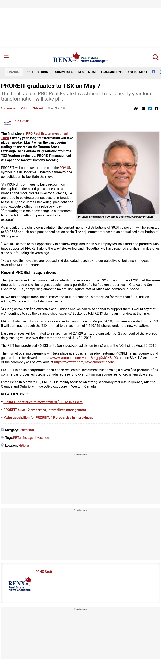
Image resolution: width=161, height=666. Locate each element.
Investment (42, 438)
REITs (24, 108)
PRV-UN (65, 168)
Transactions (112, 72)
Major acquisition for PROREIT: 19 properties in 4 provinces (48, 418)
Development (137, 72)
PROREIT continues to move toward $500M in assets (43, 402)
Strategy (27, 438)
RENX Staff (21, 121)
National (38, 108)
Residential (87, 72)
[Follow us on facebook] (156, 72)
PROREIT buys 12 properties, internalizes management (44, 410)
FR (14, 72)
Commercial (64, 72)
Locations (37, 72)
